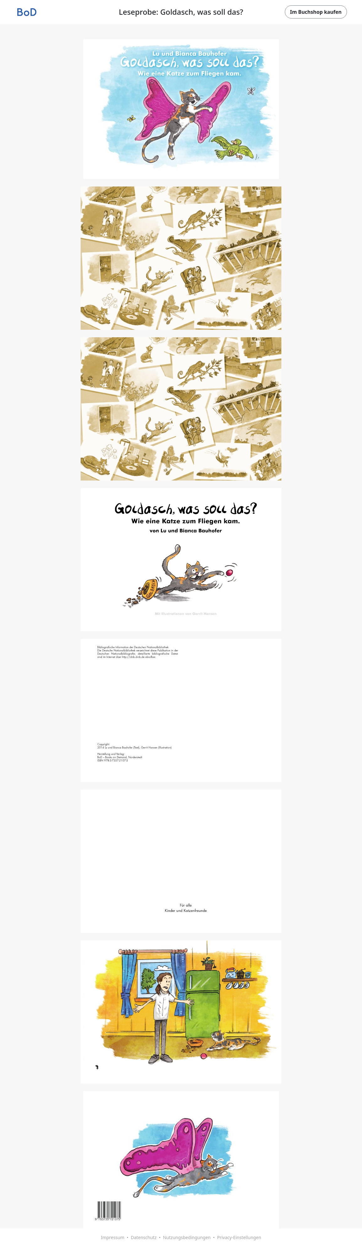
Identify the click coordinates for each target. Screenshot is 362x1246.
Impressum (112, 1237)
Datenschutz (144, 1237)
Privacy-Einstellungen (239, 1237)
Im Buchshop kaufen (316, 11)
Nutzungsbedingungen (186, 1237)
